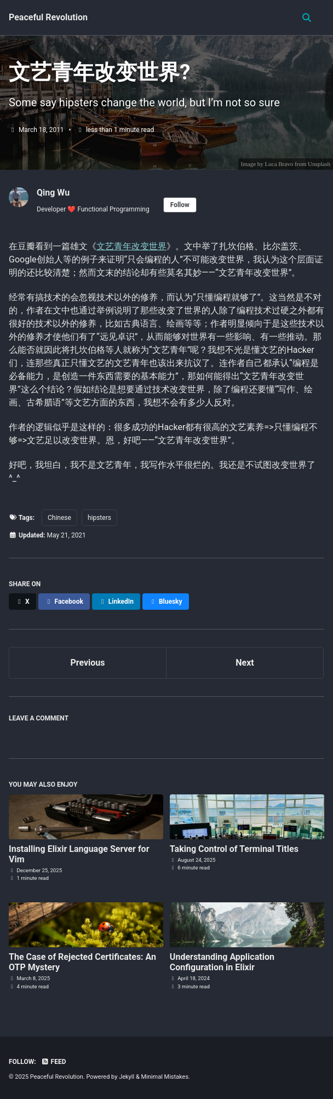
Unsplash (319, 164)
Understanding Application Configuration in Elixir (222, 962)
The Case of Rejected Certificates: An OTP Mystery (82, 962)
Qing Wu (53, 192)
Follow (180, 205)
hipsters (99, 518)
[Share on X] (22, 601)
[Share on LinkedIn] (116, 601)
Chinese (59, 518)
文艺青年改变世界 (131, 246)
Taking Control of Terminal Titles (234, 849)
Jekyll (126, 1076)
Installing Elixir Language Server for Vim (79, 854)
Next (245, 662)
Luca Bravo (279, 164)
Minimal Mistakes (165, 1076)
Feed (53, 1062)
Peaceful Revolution (48, 17)
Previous (87, 662)
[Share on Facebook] (64, 601)
